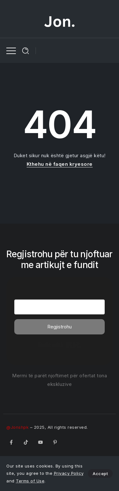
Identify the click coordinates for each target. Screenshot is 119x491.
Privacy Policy (69, 473)
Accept (100, 473)
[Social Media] (11, 442)
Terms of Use (30, 480)
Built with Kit (59, 345)
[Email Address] (59, 306)
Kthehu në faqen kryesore (60, 164)
